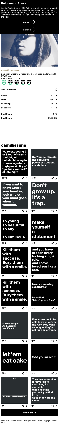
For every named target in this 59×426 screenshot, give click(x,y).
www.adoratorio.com (10, 78)
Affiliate (19, 421)
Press (34, 421)
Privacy (54, 421)
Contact (39, 421)
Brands (13, 421)
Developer (27, 421)
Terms (3, 422)
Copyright (47, 421)
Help (8, 421)
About (3, 421)
